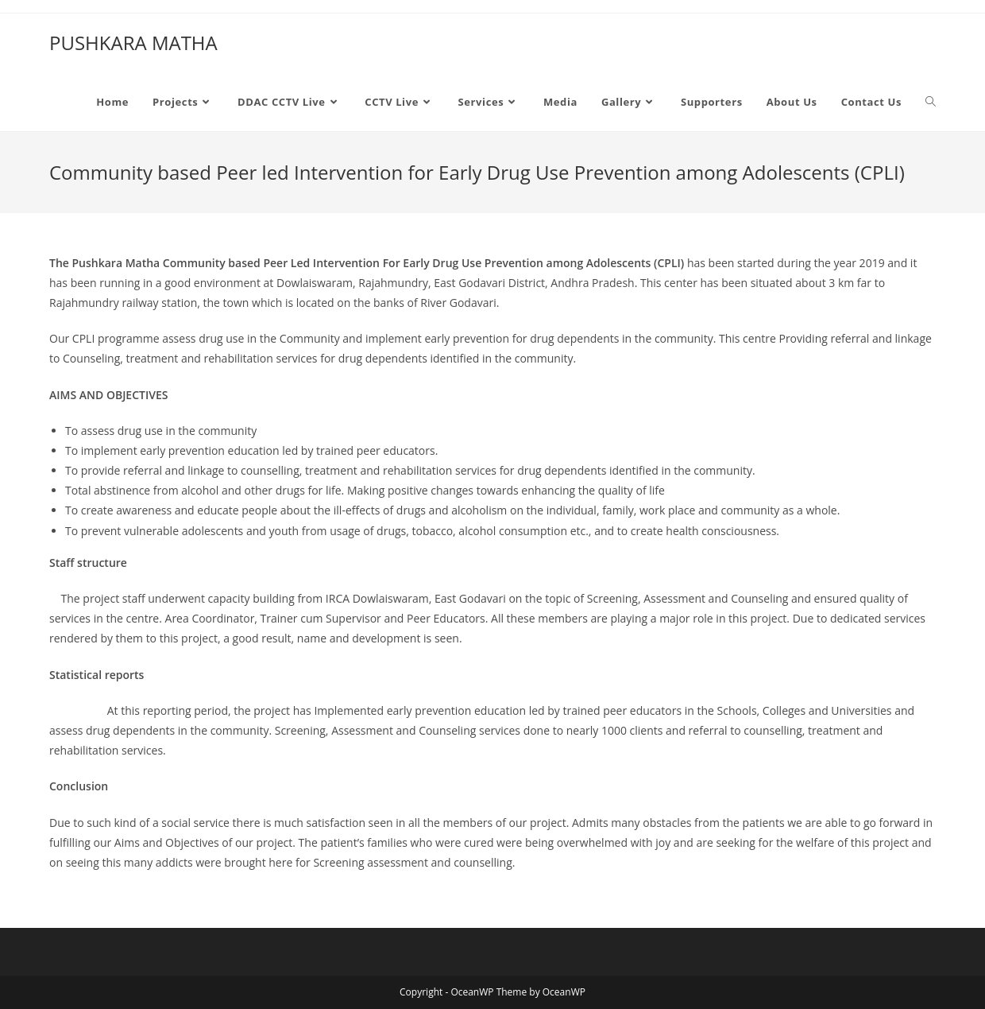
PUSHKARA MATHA (133, 42)
